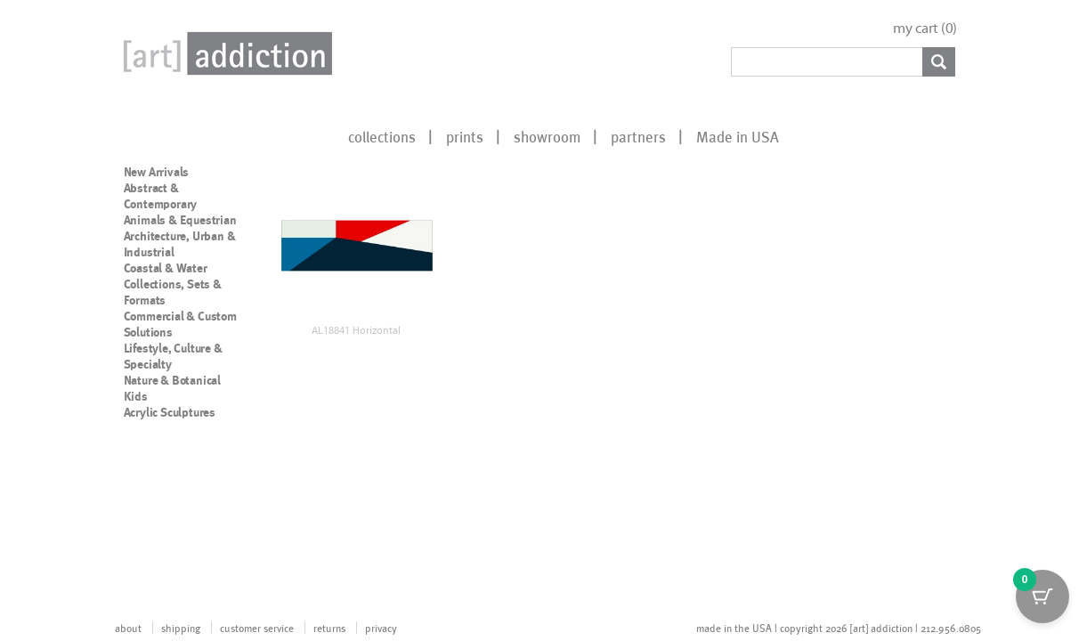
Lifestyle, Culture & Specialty (173, 356)
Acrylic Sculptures (169, 412)
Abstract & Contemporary (161, 196)
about (128, 627)
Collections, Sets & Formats (173, 292)
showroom (547, 136)
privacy (381, 627)
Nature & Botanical (172, 380)
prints (464, 136)
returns (329, 627)
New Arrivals (157, 172)
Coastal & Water (165, 268)
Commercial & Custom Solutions (180, 324)
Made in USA (737, 136)
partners (638, 136)
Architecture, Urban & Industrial (180, 244)
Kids (136, 396)
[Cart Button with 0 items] (1042, 596)
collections (382, 136)
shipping (180, 627)
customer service (257, 627)
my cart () (925, 28)
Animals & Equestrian (180, 220)
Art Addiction (224, 53)
